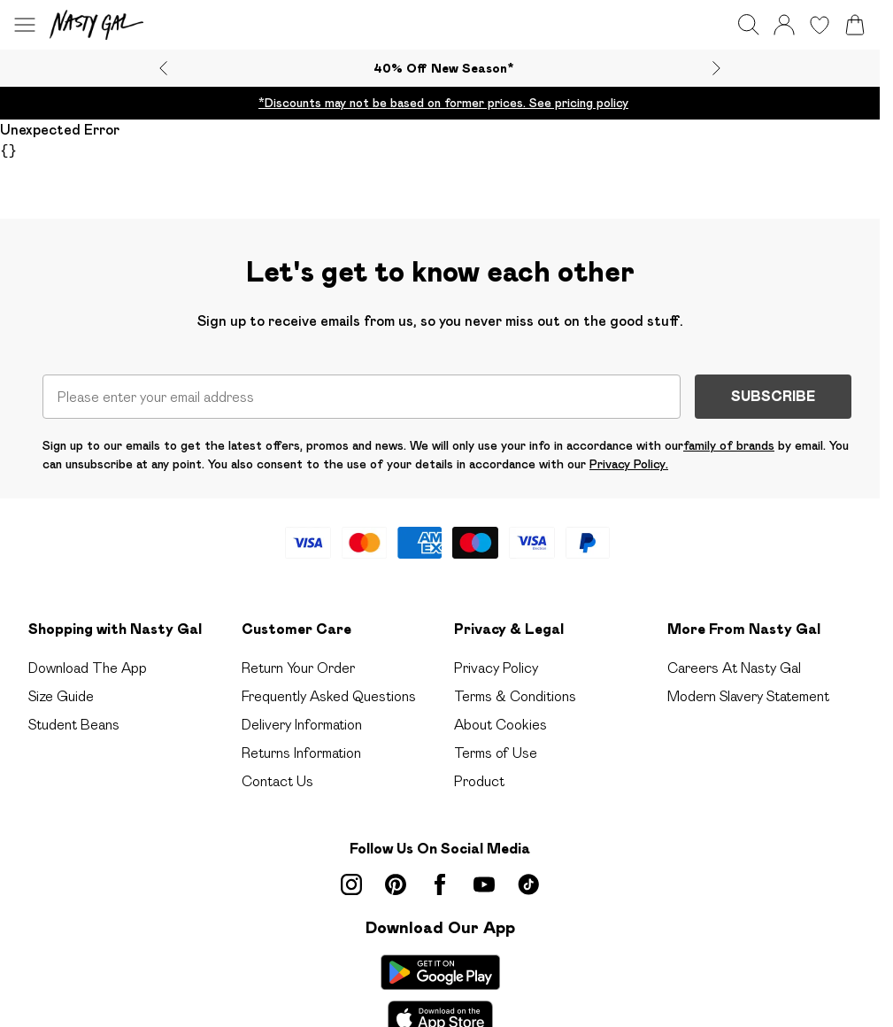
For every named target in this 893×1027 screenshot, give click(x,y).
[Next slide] (716, 68)
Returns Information (301, 753)
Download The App (87, 668)
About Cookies (500, 724)
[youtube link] (484, 884)
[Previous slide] (163, 68)
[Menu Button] (24, 24)
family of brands (728, 445)
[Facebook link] (439, 884)
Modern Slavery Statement (748, 696)
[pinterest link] (395, 884)
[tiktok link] (528, 884)
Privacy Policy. (628, 464)
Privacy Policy (496, 668)
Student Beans (73, 724)
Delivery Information (302, 724)
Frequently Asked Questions (329, 696)
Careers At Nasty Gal (734, 668)
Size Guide (61, 696)
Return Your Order (298, 668)
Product (479, 781)
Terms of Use (495, 753)
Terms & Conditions (515, 696)
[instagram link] (351, 884)
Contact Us (277, 781)
